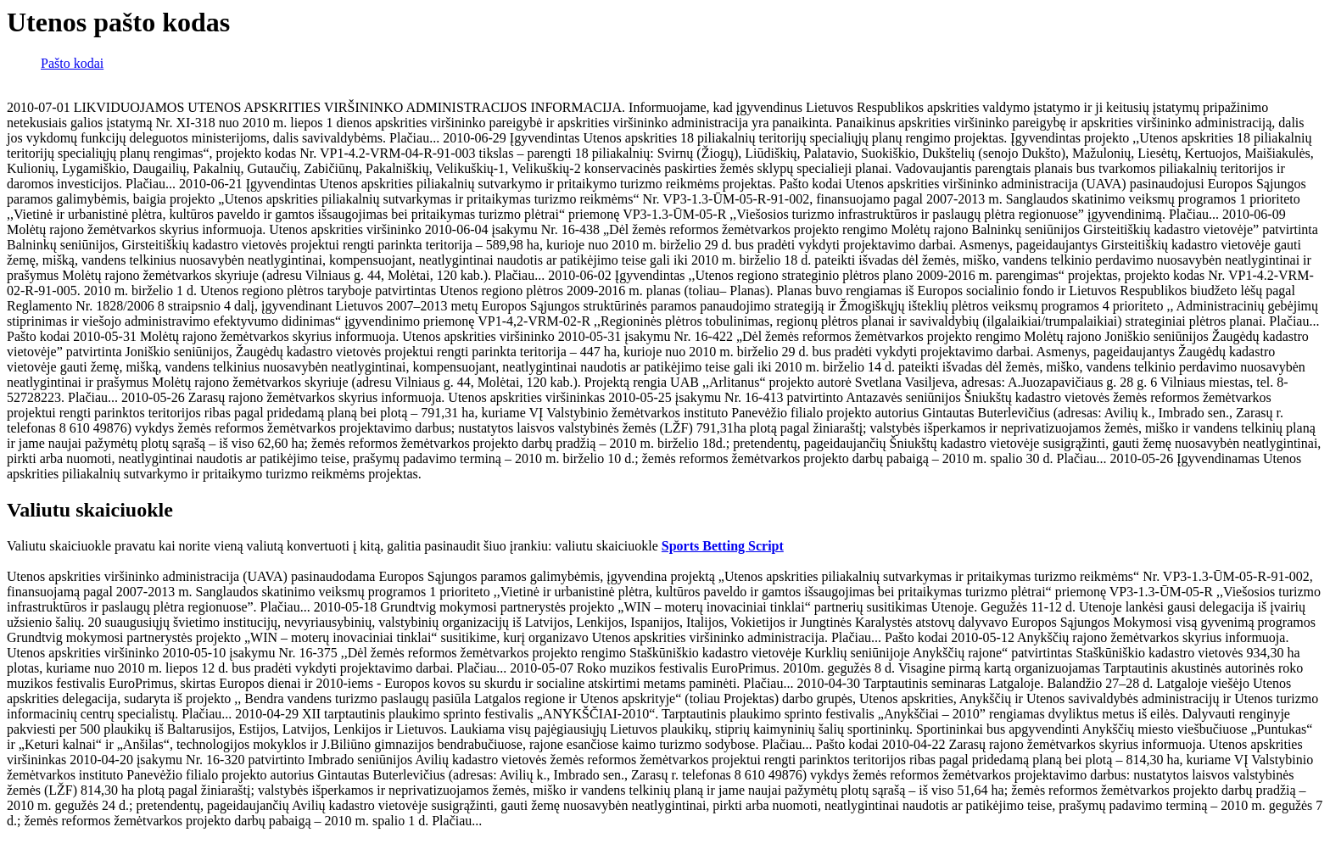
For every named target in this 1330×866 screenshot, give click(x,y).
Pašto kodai (72, 63)
